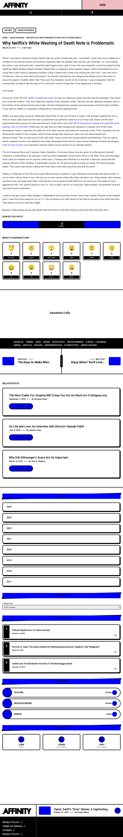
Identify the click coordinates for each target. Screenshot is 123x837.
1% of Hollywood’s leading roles (89, 123)
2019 (8, 562)
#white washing (89, 347)
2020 (8, 551)
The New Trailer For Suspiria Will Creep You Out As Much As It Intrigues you (58, 397)
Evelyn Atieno (83, 812)
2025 (8, 508)
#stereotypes (71, 347)
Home (4, 38)
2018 (8, 573)
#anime (29, 343)
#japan (89, 343)
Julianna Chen (35, 432)
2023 (8, 519)
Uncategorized (26, 30)
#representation (53, 347)
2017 (8, 583)
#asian (46, 343)
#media (17, 347)
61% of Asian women (12, 144)
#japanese (100, 343)
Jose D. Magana (38, 463)
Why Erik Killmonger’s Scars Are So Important (38, 459)
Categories (7, 605)
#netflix (27, 347)
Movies (8, 30)
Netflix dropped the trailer (41, 97)
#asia (38, 343)
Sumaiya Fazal (40, 400)
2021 (8, 540)
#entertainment (75, 343)
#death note (58, 343)
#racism (38, 347)
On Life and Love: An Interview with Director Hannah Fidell (46, 428)
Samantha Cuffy (59, 315)
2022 (8, 530)
